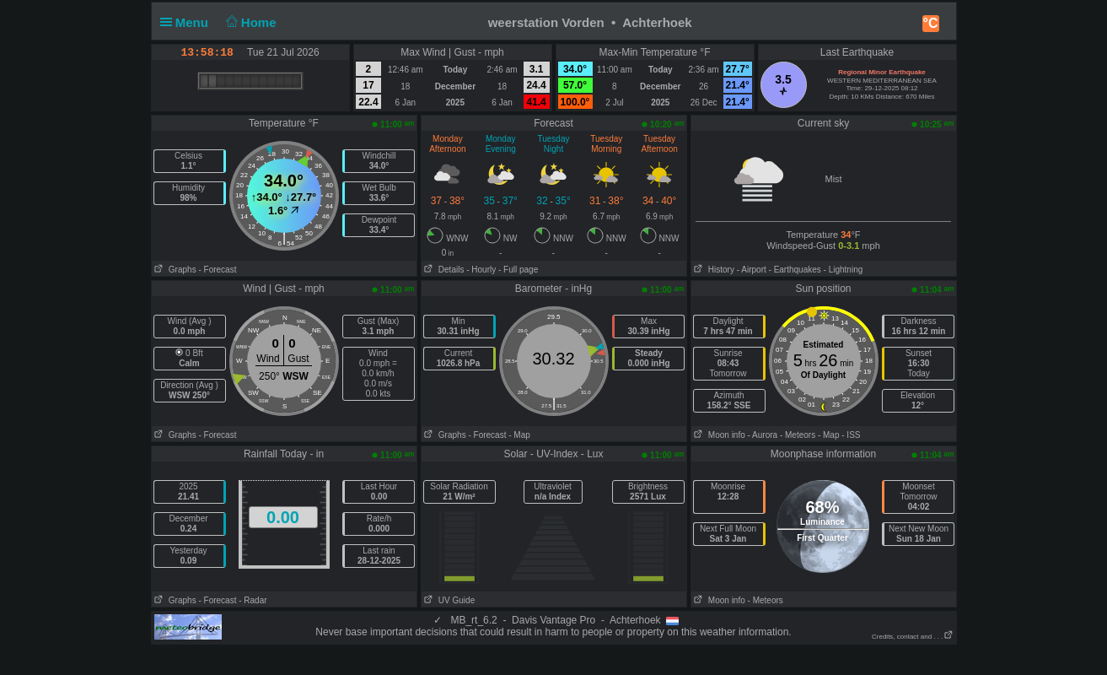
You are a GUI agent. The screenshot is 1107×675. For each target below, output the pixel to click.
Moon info (718, 435)
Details (443, 269)
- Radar (252, 600)
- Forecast (217, 269)
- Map (519, 435)
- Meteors (797, 435)
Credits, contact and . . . (912, 636)
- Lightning (843, 269)
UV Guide (449, 600)
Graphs (174, 269)
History (712, 269)
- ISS (850, 435)
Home (249, 22)
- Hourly (481, 269)
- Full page (518, 269)
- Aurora (763, 435)
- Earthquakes (795, 269)
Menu (188, 22)
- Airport (751, 269)
